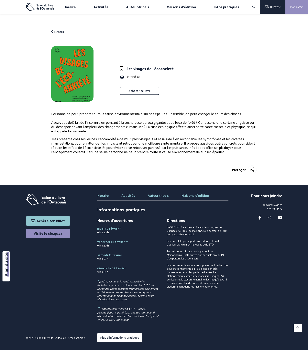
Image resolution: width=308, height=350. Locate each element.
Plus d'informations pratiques (119, 337)
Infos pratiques (226, 7)
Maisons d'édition (181, 7)
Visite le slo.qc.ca (48, 233)
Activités (101, 7)
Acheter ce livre (139, 90)
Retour (58, 31)
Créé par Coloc (76, 337)
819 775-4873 (274, 208)
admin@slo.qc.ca (272, 205)
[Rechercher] (254, 7)
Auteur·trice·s (137, 7)
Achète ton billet (48, 220)
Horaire (69, 7)
